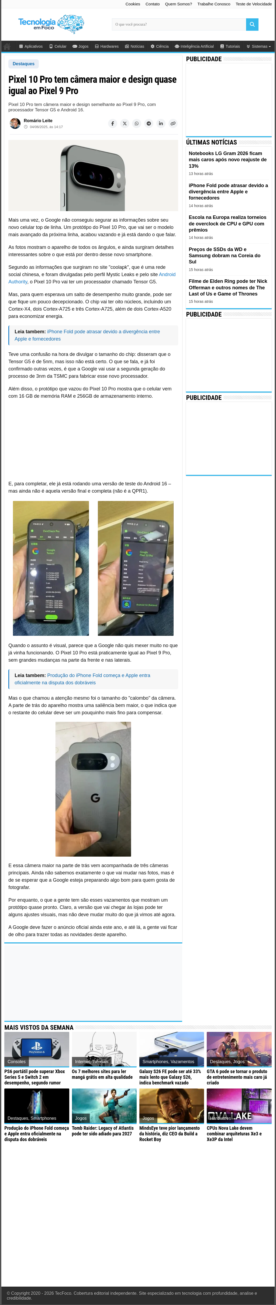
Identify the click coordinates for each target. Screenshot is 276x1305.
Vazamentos (182, 1061)
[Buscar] (252, 24)
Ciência (159, 46)
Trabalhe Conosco (214, 4)
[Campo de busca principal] (185, 24)
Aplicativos (31, 46)
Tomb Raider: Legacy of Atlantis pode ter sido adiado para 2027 (103, 1130)
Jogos (81, 46)
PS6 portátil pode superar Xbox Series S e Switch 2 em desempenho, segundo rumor (34, 1077)
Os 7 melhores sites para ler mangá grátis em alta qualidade (102, 1074)
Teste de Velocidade (254, 4)
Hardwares (106, 46)
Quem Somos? (178, 4)
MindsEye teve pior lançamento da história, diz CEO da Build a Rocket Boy (169, 1133)
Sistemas (256, 46)
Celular (58, 46)
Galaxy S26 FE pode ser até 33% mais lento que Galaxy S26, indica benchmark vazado (170, 1077)
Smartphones (155, 1061)
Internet (82, 1061)
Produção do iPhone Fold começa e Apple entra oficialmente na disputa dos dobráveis (36, 1133)
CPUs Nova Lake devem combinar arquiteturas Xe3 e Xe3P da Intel (234, 1133)
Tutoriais (230, 46)
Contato (153, 4)
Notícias (134, 46)
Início (8, 46)
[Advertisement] (93, 439)
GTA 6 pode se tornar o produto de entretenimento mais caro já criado (237, 1077)
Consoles (17, 1061)
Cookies (133, 4)
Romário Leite (38, 120)
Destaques (23, 63)
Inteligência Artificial (194, 46)
